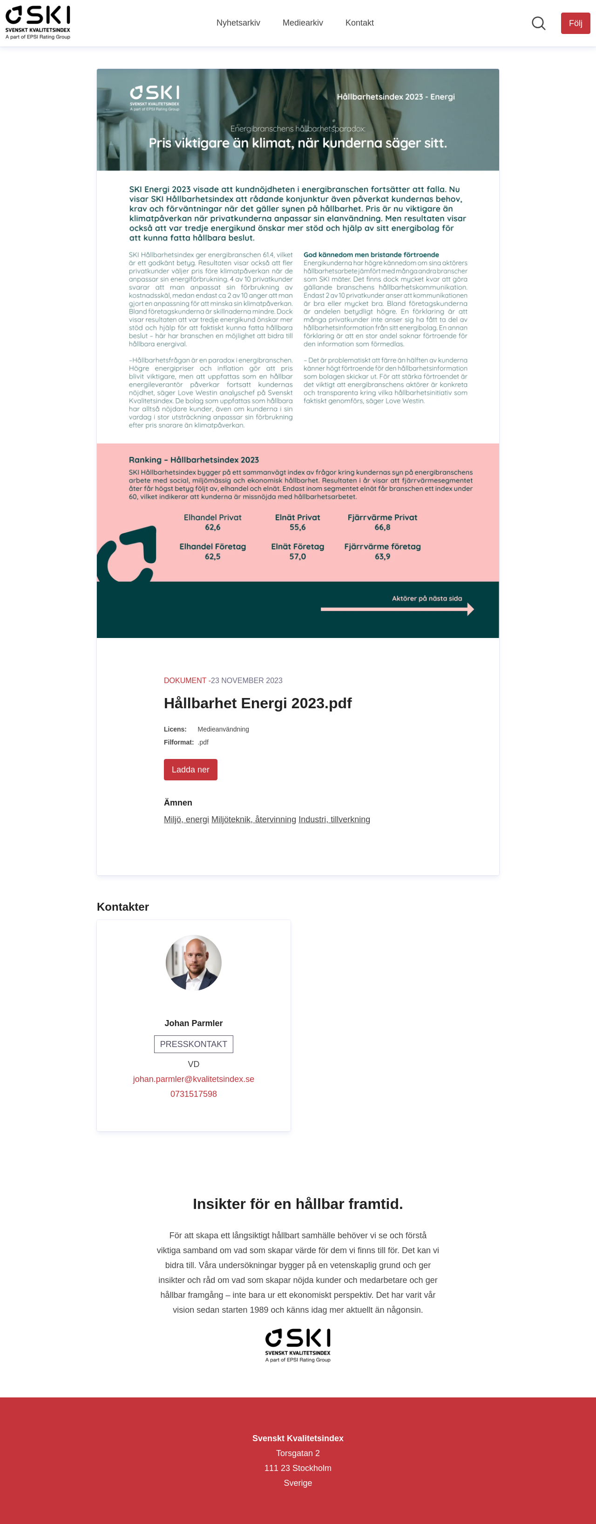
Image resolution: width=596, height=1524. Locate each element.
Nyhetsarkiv (238, 22)
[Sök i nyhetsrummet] (538, 23)
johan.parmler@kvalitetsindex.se (193, 1079)
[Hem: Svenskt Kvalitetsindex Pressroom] (38, 23)
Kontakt (359, 22)
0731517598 (193, 1094)
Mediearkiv (303, 22)
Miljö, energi (186, 819)
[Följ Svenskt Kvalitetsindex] (575, 23)
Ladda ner (191, 769)
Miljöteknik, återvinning (253, 819)
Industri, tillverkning (334, 819)
